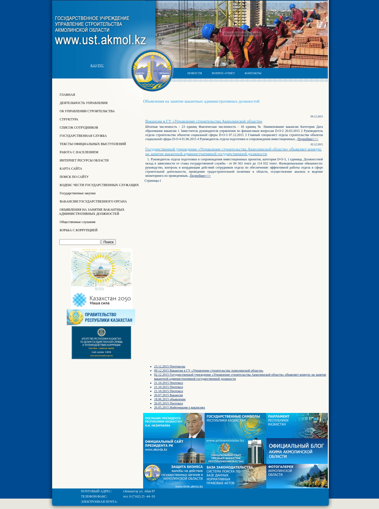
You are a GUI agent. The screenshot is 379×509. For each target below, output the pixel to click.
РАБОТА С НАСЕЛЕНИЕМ (78, 152)
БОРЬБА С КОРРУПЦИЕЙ (78, 230)
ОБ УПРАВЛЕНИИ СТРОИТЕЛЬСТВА (87, 111)
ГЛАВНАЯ (67, 95)
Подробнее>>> (307, 139)
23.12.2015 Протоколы (169, 366)
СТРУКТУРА (68, 119)
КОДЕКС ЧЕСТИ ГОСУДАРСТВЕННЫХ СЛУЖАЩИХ (99, 185)
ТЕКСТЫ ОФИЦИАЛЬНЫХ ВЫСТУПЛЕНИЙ (92, 144)
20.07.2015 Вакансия (168, 395)
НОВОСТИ (194, 73)
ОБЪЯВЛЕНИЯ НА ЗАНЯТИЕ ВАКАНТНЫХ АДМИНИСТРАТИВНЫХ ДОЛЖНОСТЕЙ (92, 212)
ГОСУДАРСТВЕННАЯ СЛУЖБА (83, 136)
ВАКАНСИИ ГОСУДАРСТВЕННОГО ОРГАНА (93, 201)
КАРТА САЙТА (70, 168)
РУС (100, 65)
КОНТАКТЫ (253, 73)
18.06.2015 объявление (170, 399)
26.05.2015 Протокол (168, 403)
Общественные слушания (77, 222)
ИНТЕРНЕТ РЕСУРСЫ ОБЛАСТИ (84, 160)
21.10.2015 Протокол (168, 383)
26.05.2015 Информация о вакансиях (179, 407)
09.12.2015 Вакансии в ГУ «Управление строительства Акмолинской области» (209, 370)
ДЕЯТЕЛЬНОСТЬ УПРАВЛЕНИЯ (83, 103)
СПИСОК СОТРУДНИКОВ (78, 127)
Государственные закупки (77, 193)
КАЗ (94, 65)
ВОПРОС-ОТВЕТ (223, 73)
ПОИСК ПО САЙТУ (74, 177)
